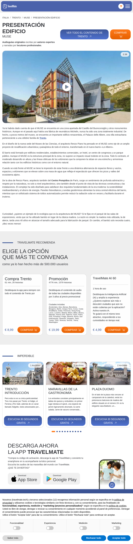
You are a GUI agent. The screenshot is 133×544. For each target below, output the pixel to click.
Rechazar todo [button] (93, 538)
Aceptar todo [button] (119, 538)
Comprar (120, 34)
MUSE (27, 17)
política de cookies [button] (117, 506)
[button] (53, 431)
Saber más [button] (12, 538)
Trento (16, 17)
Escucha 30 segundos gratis (23, 421)
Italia (5, 17)
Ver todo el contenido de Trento (84, 34)
